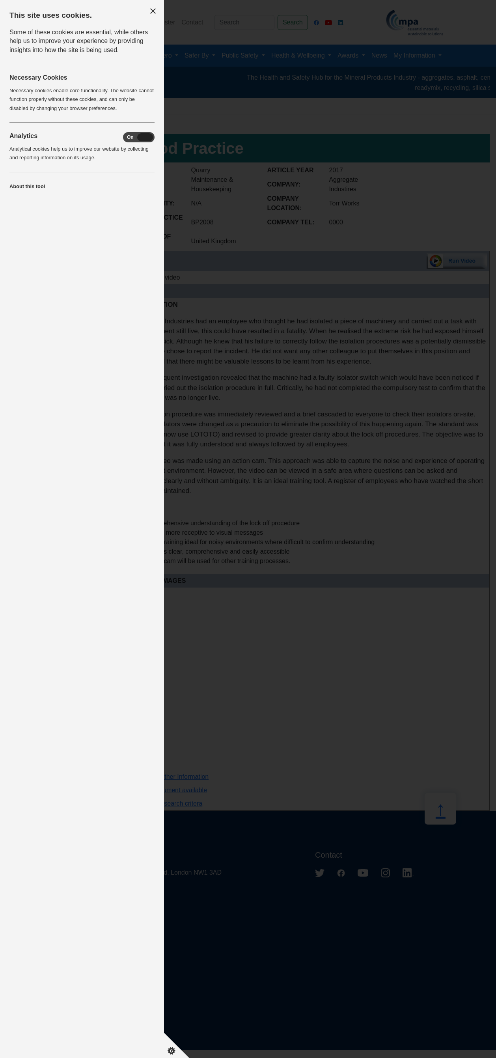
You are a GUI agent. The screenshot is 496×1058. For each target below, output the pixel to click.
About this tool (27, 186)
